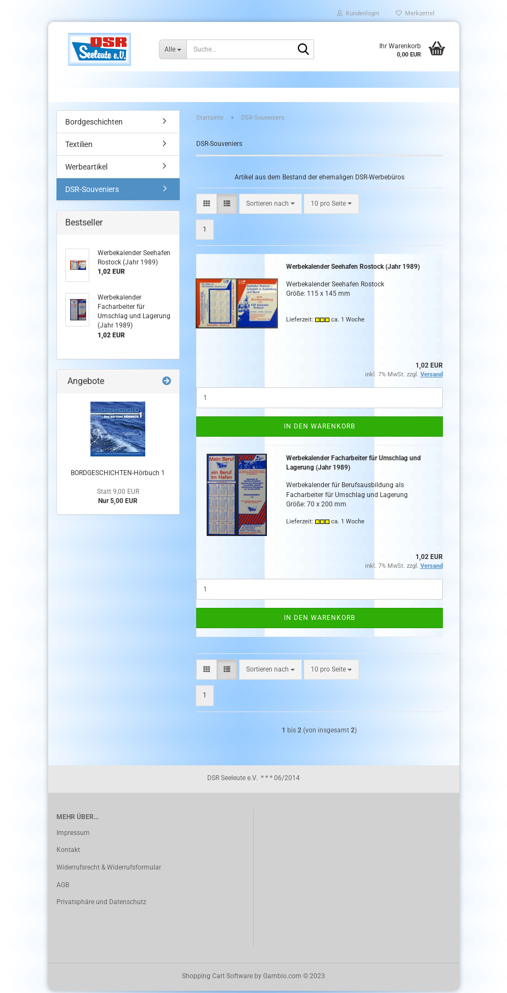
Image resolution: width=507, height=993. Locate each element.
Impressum (73, 835)
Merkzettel (415, 13)
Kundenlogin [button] (358, 13)
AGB (62, 886)
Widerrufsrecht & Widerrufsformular (108, 869)
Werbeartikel (86, 169)
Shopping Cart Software (217, 978)
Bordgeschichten (94, 124)
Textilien (79, 146)
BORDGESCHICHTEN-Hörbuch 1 (118, 475)
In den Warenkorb (319, 428)
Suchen (72, 82)
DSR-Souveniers (92, 191)
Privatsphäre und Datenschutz (101, 904)
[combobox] (270, 205)
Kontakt (68, 852)
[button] (206, 205)
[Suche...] (172, 49)
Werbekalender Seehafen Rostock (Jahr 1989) (353, 269)
